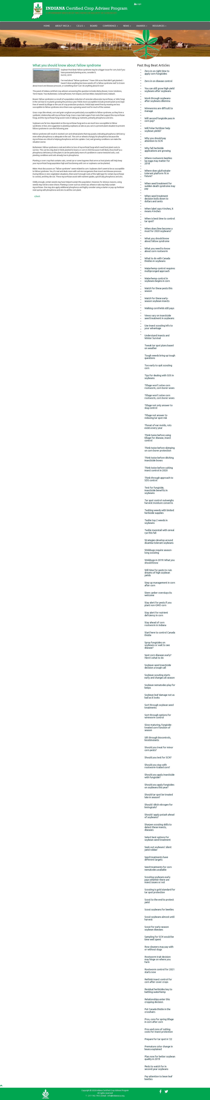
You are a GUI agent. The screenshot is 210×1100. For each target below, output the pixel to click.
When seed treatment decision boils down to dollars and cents (156, 199)
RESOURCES (159, 26)
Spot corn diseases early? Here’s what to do (158, 656)
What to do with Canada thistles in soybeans (157, 259)
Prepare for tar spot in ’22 (158, 1039)
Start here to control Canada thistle (160, 633)
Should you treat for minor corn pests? (159, 748)
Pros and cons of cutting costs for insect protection (159, 1030)
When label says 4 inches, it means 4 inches (159, 210)
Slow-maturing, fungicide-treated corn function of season (158, 727)
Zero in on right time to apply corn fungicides (157, 72)
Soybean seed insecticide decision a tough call (158, 666)
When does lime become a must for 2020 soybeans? (158, 230)
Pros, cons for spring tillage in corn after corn (159, 1020)
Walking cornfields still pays (159, 308)
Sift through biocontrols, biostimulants (158, 738)
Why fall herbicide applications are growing (158, 149)
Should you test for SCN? (158, 757)
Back (37, 196)
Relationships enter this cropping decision (157, 1000)
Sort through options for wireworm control (158, 716)
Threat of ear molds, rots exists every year (158, 426)
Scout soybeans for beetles (159, 909)
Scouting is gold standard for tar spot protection (160, 891)
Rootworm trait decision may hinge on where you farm (158, 959)
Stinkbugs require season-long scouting (158, 551)
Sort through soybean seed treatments (159, 706)
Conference (110, 26)
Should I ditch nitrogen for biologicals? (159, 806)
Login (139, 4)
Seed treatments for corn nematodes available (158, 868)
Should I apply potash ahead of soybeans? (159, 816)
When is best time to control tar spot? (160, 219)
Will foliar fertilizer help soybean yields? (157, 129)
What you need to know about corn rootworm (157, 249)
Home (47, 26)
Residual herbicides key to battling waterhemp (158, 990)
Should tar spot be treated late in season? (159, 796)
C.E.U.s (80, 26)
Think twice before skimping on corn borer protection (160, 449)
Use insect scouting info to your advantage (159, 327)
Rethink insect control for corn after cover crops (158, 980)
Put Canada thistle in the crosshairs (157, 1010)
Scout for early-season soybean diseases (157, 928)
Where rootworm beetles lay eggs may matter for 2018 (158, 161)
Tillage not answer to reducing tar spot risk (156, 416)
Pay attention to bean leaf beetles (158, 1077)
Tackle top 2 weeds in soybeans (156, 521)
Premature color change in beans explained (159, 1047)
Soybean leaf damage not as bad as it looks (160, 696)
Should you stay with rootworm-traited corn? (157, 766)
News (127, 26)
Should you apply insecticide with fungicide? (160, 776)
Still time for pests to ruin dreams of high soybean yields (158, 573)
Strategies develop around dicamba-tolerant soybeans (159, 541)
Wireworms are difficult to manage (159, 109)
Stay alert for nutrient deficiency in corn (156, 614)
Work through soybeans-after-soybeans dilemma (158, 99)
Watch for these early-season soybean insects (157, 299)
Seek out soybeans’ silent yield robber (158, 848)
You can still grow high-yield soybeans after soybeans (159, 89)
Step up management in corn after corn (160, 584)
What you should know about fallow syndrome (67, 65)
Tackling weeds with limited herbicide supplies (159, 511)
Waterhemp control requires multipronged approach (160, 269)
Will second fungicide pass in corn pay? (160, 119)
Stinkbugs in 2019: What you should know (160, 561)
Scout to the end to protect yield (159, 901)
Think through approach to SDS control (159, 479)
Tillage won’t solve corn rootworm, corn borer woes (159, 386)
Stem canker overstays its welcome (158, 594)
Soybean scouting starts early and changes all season (160, 676)
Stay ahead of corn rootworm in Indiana (155, 623)
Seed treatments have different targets (156, 858)
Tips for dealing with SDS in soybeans (159, 376)
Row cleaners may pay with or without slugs (159, 948)
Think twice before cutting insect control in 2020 (159, 469)
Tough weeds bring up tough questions (160, 356)
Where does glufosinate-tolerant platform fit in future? (158, 173)
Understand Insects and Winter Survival (157, 336)
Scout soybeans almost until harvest (160, 918)
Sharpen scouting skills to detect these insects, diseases (158, 827)
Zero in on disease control (158, 81)
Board (93, 26)
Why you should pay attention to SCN (155, 139)
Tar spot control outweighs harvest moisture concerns (159, 501)
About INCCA (63, 26)
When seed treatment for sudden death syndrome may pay (160, 186)
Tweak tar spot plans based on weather (159, 346)
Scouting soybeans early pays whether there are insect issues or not (157, 880)
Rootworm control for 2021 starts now (160, 970)
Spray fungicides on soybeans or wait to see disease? (157, 645)
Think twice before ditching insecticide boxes (159, 459)
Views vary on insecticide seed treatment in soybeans (159, 316)
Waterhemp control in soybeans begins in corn (157, 279)
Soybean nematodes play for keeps (160, 686)
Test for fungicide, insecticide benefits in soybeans (156, 490)
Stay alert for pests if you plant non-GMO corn (158, 604)
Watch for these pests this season (158, 289)
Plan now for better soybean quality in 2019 (160, 1057)
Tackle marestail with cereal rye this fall (159, 531)
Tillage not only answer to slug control (159, 406)
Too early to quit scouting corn (158, 366)
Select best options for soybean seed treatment (158, 838)
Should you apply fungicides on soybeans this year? (159, 786)
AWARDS (141, 26)
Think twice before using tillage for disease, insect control (158, 438)
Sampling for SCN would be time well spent (159, 938)
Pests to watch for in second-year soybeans (156, 1067)
